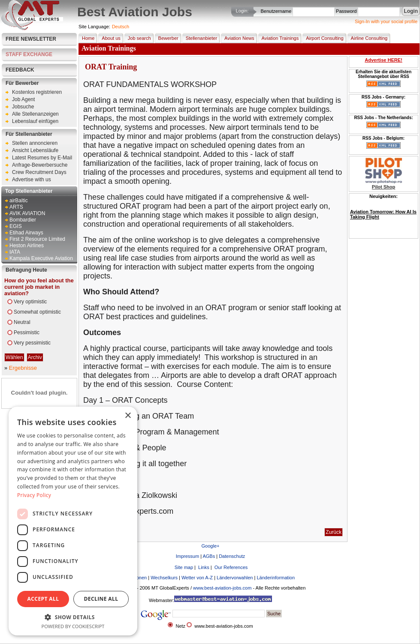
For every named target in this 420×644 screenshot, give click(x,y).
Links (203, 567)
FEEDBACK (20, 70)
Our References (230, 567)
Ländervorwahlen (235, 577)
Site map (183, 567)
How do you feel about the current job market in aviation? (39, 287)
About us (109, 38)
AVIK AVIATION (27, 213)
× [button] (127, 416)
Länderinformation (276, 577)
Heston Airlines (26, 246)
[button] (73, 617)
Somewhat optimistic (37, 312)
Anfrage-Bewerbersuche (39, 165)
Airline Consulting (367, 38)
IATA (14, 252)
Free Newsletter (31, 39)
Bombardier (22, 220)
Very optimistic (30, 302)
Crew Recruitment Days (39, 172)
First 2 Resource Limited (37, 239)
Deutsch (120, 26)
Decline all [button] (101, 598)
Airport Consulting (322, 38)
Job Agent (23, 99)
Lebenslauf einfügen (35, 121)
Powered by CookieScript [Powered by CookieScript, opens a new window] (73, 626)
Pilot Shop (383, 186)
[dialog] (73, 521)
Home (86, 38)
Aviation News (237, 38)
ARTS (16, 207)
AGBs (208, 556)
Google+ (211, 545)
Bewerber (166, 38)
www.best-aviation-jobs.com (222, 587)
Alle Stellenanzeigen (35, 114)
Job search (137, 38)
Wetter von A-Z (197, 577)
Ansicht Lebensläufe (35, 150)
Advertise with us (31, 180)
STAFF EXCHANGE (29, 54)
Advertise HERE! (383, 60)
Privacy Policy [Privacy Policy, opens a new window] (34, 495)
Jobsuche (23, 107)
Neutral (22, 322)
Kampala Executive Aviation (41, 258)
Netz (180, 626)
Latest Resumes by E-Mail (42, 158)
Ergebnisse (23, 368)
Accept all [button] (43, 598)
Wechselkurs (164, 577)
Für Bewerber (22, 83)
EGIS (15, 226)
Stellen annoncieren (34, 143)
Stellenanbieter (199, 38)
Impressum (187, 556)
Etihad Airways (26, 233)
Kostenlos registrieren (37, 92)
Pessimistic (26, 332)
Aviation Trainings (278, 38)
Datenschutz (232, 556)
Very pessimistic (32, 343)
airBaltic (18, 201)
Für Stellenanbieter (29, 134)
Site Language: (94, 26)
